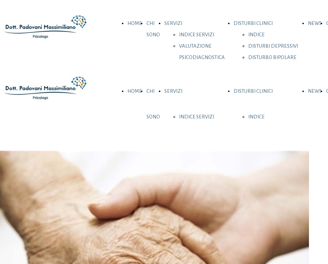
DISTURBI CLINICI (253, 23)
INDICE (256, 34)
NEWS (315, 23)
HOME (134, 23)
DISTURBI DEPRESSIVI (273, 46)
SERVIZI (173, 23)
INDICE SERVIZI (196, 34)
